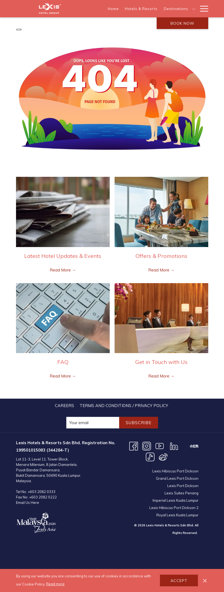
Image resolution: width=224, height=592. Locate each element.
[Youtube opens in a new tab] (159, 445)
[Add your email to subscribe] (92, 422)
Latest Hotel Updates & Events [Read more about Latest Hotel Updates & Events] (62, 255)
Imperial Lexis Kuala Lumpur (175, 500)
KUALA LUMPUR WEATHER (161, 559)
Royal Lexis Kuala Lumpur (177, 515)
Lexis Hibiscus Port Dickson (175, 471)
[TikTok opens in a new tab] (150, 456)
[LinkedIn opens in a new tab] (174, 445)
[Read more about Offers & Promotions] (161, 212)
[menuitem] (113, 8)
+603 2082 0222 (43, 497)
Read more (55, 584)
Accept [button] (179, 580)
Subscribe (139, 422)
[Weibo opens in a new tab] (163, 456)
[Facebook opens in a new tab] (133, 445)
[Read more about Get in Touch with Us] (161, 318)
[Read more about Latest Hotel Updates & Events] (63, 212)
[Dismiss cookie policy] (204, 580)
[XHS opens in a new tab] (194, 445)
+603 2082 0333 (41, 491)
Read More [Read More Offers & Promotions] (159, 270)
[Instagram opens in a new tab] (146, 445)
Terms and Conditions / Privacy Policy (124, 405)
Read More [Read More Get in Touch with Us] (159, 376)
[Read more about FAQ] (63, 318)
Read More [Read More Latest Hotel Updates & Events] (61, 270)
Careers (64, 405)
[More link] (202, 8)
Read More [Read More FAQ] (61, 376)
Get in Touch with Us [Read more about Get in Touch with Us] (161, 362)
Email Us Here (27, 502)
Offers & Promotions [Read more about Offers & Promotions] (161, 255)
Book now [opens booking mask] (182, 23)
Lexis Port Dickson (182, 486)
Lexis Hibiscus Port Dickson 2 (173, 507)
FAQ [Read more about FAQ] (62, 362)
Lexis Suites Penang (181, 493)
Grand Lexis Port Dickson (177, 478)
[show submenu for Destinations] (193, 8)
